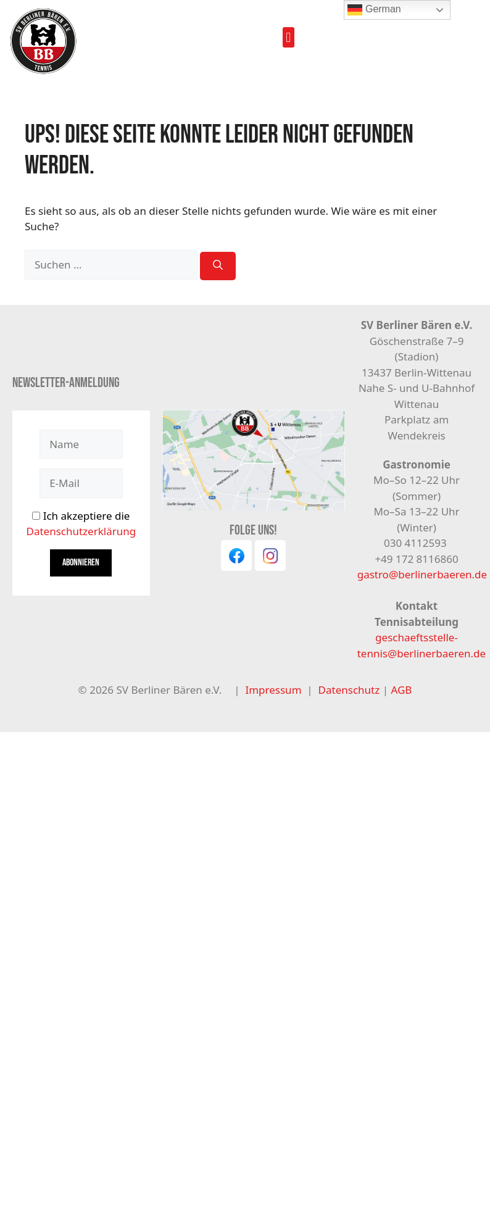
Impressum (273, 690)
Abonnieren (80, 562)
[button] (288, 37)
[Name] (80, 444)
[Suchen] (218, 266)
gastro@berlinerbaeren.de (422, 574)
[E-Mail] (80, 483)
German (374, 9)
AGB (401, 690)
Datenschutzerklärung (81, 531)
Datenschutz (350, 690)
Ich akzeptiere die (81, 524)
